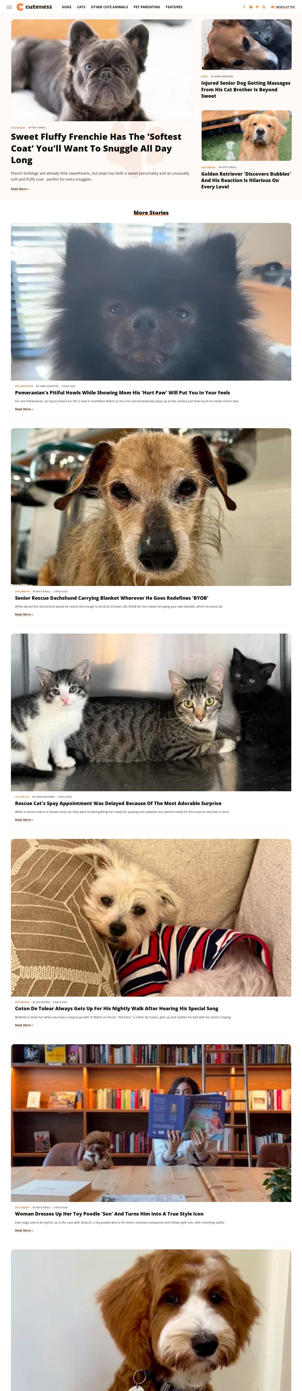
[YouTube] (251, 7)
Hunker (210, 1349)
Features (174, 7)
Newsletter (283, 7)
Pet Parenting (147, 7)
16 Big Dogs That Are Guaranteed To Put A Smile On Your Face (151, 987)
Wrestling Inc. (158, 1360)
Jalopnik (238, 1349)
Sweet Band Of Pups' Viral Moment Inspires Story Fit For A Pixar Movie (149, 1224)
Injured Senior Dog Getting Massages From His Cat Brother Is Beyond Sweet (245, 89)
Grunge (151, 1349)
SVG (172, 1355)
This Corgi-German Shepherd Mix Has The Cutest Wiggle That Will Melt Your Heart (150, 1107)
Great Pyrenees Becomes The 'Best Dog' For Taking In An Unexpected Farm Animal (50, 1107)
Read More (19, 189)
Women (139, 1360)
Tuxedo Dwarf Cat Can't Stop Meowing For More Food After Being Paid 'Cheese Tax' (243, 874)
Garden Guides (121, 1349)
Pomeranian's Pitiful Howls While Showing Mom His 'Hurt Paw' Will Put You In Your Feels (52, 291)
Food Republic (97, 1349)
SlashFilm (141, 1355)
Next (159, 1290)
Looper (253, 1349)
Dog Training (24, 511)
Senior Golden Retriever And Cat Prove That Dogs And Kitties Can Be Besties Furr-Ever (246, 757)
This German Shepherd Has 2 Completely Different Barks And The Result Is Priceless (54, 991)
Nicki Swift (62, 1355)
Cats (81, 7)
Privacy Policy (158, 1325)
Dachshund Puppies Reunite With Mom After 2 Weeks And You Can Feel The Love (242, 524)
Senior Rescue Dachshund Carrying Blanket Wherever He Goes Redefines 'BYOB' (148, 291)
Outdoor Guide (84, 1355)
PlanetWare (106, 1355)
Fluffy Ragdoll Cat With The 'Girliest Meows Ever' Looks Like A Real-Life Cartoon (54, 1224)
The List (230, 1355)
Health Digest (169, 1349)
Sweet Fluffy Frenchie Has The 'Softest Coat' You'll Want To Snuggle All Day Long (96, 148)
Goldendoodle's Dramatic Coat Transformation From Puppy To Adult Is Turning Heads (245, 407)
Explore (65, 1349)
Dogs (67, 7)
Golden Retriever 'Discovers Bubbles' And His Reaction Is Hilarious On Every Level (246, 180)
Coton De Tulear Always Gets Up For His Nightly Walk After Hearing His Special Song (54, 407)
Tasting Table (188, 1355)
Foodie (78, 1349)
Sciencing (124, 1355)
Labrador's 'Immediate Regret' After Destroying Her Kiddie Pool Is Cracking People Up (150, 641)
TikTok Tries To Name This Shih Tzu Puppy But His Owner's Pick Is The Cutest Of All (53, 874)
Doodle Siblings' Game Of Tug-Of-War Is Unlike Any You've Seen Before (55, 641)
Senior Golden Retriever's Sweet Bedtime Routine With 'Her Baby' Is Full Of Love (150, 524)
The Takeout (248, 1355)
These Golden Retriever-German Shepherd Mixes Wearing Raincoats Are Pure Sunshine (54, 757)
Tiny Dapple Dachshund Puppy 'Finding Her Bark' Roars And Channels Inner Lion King (243, 1107)
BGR (32, 1349)
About (135, 1325)
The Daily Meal (211, 1355)
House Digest (191, 1349)
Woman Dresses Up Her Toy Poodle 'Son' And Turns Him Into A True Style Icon (150, 407)
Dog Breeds (18, 127)
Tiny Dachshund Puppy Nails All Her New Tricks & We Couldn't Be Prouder (53, 524)
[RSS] (264, 7)
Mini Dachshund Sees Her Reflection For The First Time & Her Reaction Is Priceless (148, 757)
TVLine (265, 1355)
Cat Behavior (215, 861)
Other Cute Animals (109, 7)
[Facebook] (244, 7)
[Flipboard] (257, 7)
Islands (224, 1349)
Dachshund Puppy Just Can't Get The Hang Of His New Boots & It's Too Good (245, 991)
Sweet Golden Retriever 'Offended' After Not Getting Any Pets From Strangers (241, 1224)
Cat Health (214, 277)
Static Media (128, 1333)
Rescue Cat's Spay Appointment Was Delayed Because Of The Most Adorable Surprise (245, 291)
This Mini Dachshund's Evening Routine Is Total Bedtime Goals (148, 870)
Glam (138, 1349)
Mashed (267, 1349)
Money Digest (41, 1355)
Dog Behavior (24, 277)
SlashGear (159, 1355)
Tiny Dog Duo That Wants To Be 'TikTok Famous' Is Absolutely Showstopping (244, 641)
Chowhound (47, 1349)
